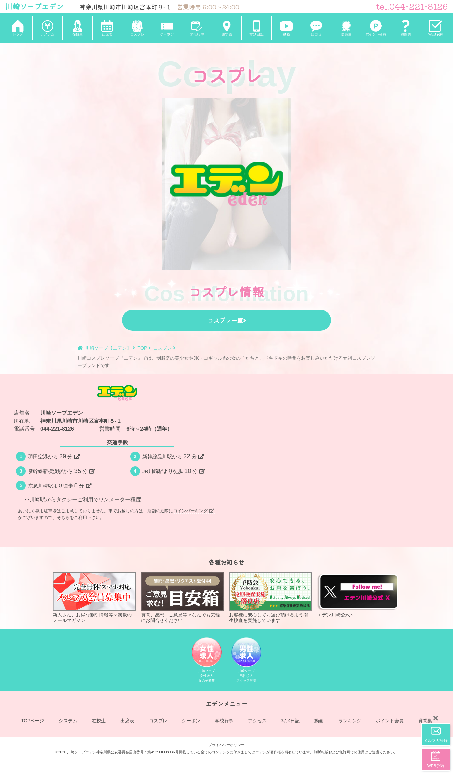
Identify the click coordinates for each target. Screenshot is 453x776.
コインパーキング (193, 510)
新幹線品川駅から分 (173, 456)
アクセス (257, 721)
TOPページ (32, 721)
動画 (319, 721)
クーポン (191, 721)
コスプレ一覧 (226, 320)
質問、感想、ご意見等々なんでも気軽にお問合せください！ (182, 597)
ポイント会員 (390, 721)
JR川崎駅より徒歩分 (173, 470)
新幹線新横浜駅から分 (61, 470)
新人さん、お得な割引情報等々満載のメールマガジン (94, 597)
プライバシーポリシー (226, 744)
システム (68, 721)
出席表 (127, 721)
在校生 (99, 721)
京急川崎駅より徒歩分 (59, 485)
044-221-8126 (57, 429)
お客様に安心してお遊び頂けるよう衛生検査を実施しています (270, 597)
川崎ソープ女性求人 (206, 661)
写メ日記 (290, 721)
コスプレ (158, 721)
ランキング (349, 721)
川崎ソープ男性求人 (246, 661)
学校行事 (224, 721)
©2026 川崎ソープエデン (75, 751)
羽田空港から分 (54, 456)
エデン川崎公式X (358, 595)
